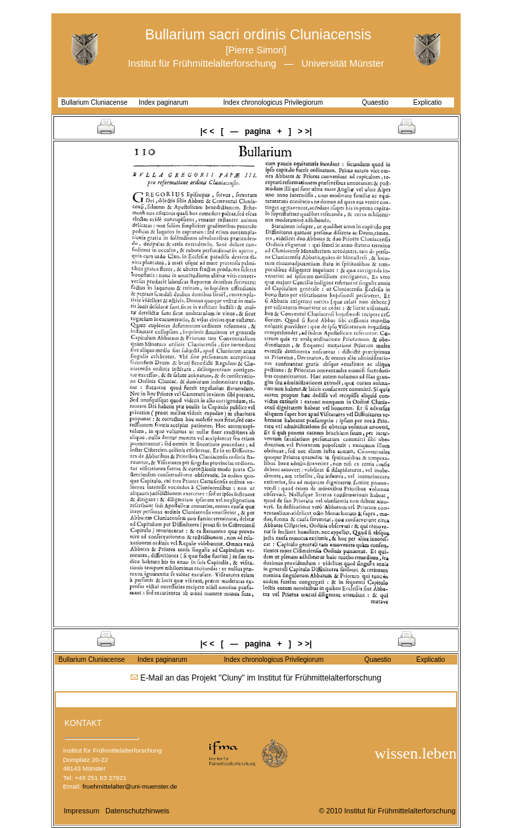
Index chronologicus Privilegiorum (273, 102)
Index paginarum (164, 102)
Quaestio (375, 102)
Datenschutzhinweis (137, 811)
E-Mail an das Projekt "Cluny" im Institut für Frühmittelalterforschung (261, 678)
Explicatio (427, 102)
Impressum (81, 811)
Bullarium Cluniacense (94, 102)
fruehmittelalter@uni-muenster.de (130, 786)
